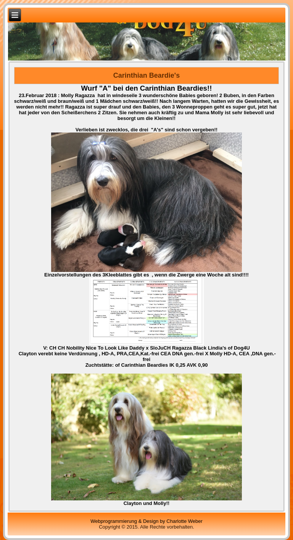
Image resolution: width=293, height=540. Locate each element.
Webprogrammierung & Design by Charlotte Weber (146, 521)
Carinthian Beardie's (146, 75)
